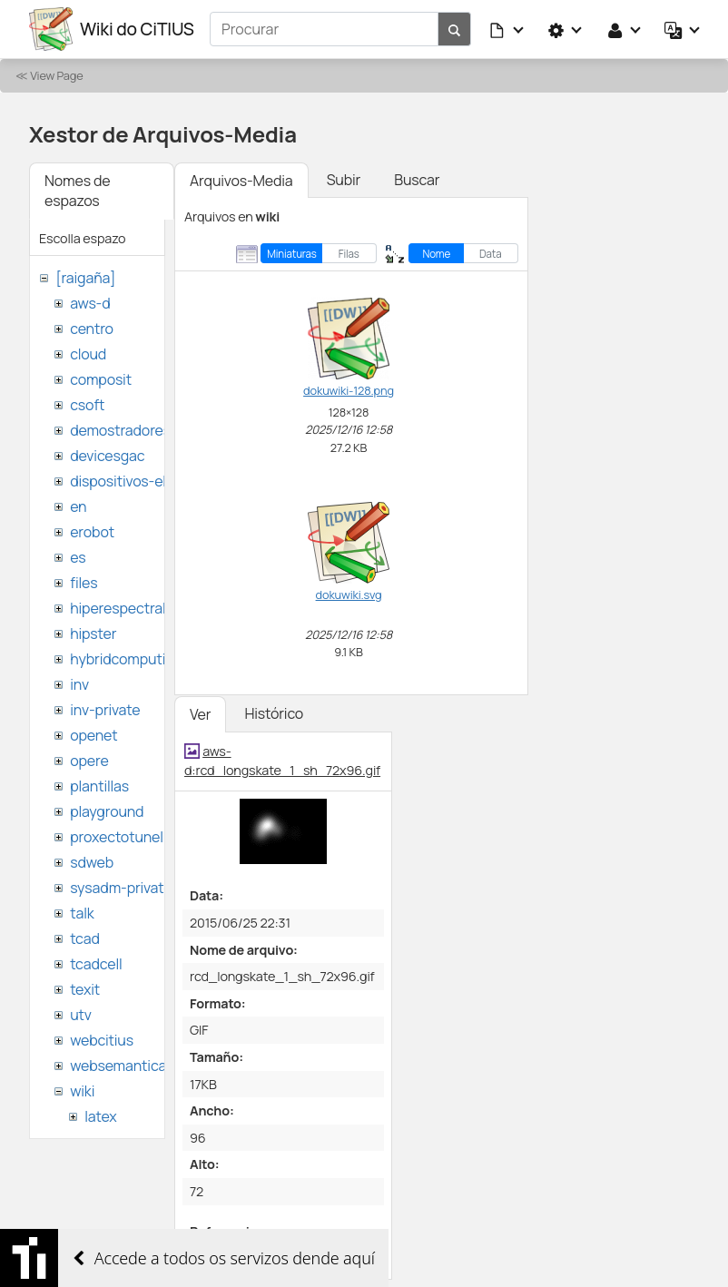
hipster (93, 634)
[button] (507, 29)
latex (100, 1116)
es (77, 557)
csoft (87, 405)
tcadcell (96, 964)
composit (101, 379)
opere (89, 761)
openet (93, 735)
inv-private (105, 710)
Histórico (273, 713)
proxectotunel (116, 837)
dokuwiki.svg (349, 594)
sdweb (91, 862)
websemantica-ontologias (155, 1066)
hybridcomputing (126, 659)
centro (91, 329)
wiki (82, 1091)
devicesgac (107, 456)
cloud (88, 354)
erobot (92, 532)
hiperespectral (117, 608)
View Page (56, 75)
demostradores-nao (136, 430)
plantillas (99, 786)
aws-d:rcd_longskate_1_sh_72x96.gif (282, 761)
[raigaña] (85, 278)
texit (85, 989)
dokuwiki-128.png (348, 390)
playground (106, 811)
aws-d (90, 303)
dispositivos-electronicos (153, 481)
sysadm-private (121, 888)
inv (79, 684)
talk (81, 913)
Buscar (416, 180)
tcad (85, 938)
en (78, 506)
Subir (344, 180)
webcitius (101, 1040)
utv (81, 1015)
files (83, 583)
